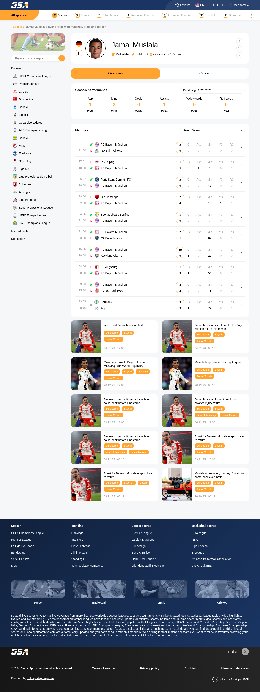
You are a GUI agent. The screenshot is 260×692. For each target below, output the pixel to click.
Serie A (23, 107)
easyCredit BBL (202, 565)
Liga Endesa (200, 546)
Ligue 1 (23, 114)
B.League (198, 552)
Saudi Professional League (36, 207)
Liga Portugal (27, 199)
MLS (22, 145)
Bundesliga (26, 99)
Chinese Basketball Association (212, 559)
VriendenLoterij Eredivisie (148, 565)
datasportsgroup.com (40, 678)
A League (25, 192)
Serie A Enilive (20, 559)
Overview (115, 73)
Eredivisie (25, 153)
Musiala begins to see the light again (218, 362)
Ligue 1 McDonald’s (144, 559)
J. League (25, 184)
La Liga (23, 91)
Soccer (17, 26)
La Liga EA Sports (22, 546)
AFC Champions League (34, 130)
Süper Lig (25, 161)
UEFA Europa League (32, 215)
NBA (195, 539)
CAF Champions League (34, 223)
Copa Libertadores (30, 122)
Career (204, 73)
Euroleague (199, 533)
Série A (23, 138)
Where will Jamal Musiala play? (123, 325)
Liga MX (24, 169)
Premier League (29, 83)
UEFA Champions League (35, 76)
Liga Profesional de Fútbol (35, 176)
